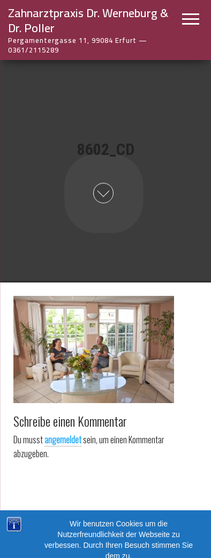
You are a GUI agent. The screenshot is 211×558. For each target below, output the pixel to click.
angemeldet (62, 439)
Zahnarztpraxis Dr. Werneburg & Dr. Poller (88, 20)
